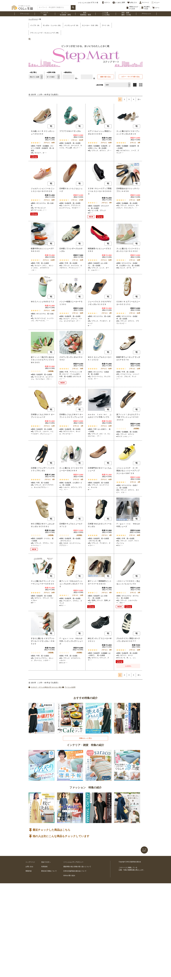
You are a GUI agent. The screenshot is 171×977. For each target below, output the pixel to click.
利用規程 (44, 866)
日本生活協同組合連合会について (74, 871)
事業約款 (29, 871)
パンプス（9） (35, 25)
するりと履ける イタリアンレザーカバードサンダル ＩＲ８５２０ (43, 641)
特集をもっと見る (85, 738)
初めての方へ (46, 862)
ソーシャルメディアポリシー (73, 862)
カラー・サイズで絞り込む (130, 77)
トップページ (33, 19)
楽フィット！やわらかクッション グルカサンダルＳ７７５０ (71, 583)
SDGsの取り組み (69, 875)
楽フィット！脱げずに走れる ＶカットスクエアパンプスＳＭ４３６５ (42, 359)
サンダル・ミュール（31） (52, 25)
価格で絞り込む (105, 77)
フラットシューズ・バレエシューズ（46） (44, 33)
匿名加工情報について (49, 871)
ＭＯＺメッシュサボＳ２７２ (42, 302)
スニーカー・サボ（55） (90, 25)
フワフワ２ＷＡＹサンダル (70, 131)
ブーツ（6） (106, 25)
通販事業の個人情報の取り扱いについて (77, 866)
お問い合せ (29, 866)
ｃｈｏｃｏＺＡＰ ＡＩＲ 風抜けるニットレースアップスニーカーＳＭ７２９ (128, 470)
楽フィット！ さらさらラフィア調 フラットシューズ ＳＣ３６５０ (128, 417)
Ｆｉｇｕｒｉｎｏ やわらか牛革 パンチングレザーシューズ (71, 641)
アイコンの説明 (70, 687)
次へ (139, 99)
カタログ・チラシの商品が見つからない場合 (46, 687)
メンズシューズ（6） (71, 25)
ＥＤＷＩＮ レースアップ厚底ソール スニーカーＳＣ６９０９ (100, 191)
